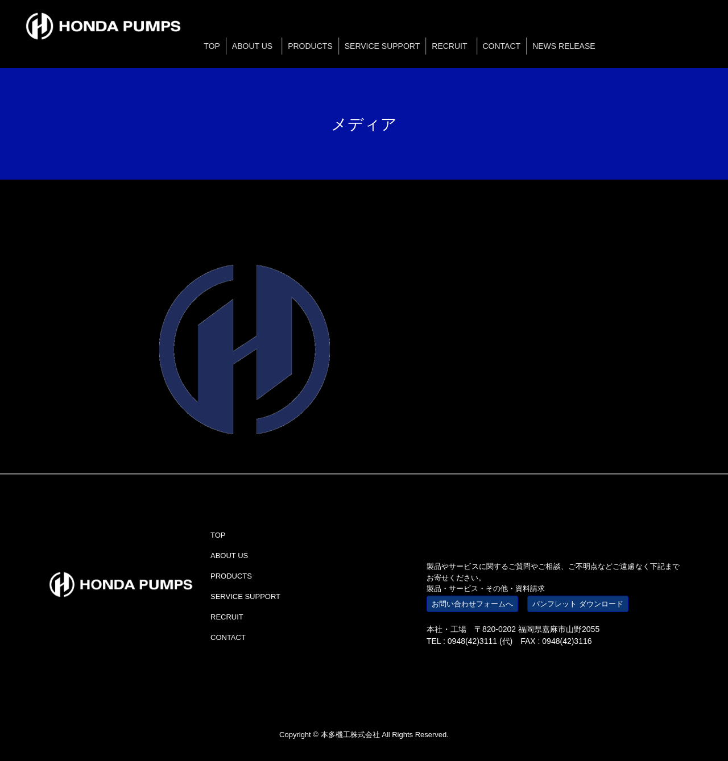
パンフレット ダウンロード (577, 604)
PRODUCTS (231, 576)
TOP (218, 535)
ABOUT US (229, 555)
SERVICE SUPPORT (245, 596)
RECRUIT (226, 617)
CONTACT (228, 637)
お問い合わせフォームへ (472, 604)
